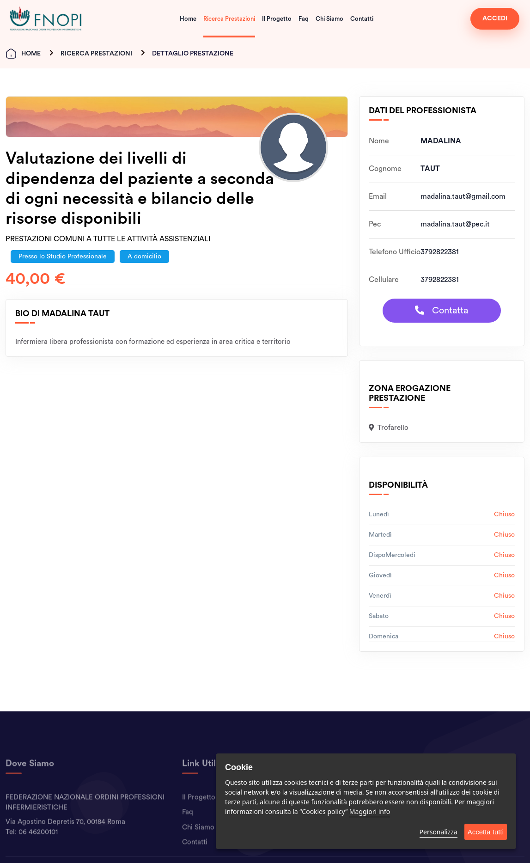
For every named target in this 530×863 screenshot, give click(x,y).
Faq (304, 19)
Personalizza (438, 831)
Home (188, 19)
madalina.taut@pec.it (455, 224)
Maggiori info (369, 811)
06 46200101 (38, 849)
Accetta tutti (486, 832)
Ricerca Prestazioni (229, 19)
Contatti (361, 19)
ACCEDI (494, 18)
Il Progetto (277, 19)
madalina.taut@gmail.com (463, 196)
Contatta (441, 310)
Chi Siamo (329, 19)
